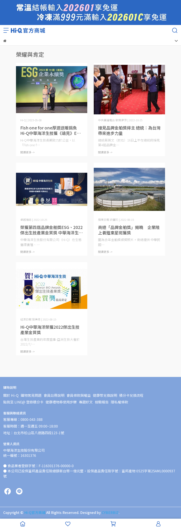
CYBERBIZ (110, 512)
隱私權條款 (119, 402)
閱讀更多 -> (27, 152)
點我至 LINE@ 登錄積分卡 (23, 402)
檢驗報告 (102, 402)
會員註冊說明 (54, 395)
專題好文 (86, 402)
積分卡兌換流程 (131, 395)
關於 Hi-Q (11, 395)
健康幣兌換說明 (105, 395)
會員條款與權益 (79, 395)
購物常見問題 (31, 395)
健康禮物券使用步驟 (61, 402)
